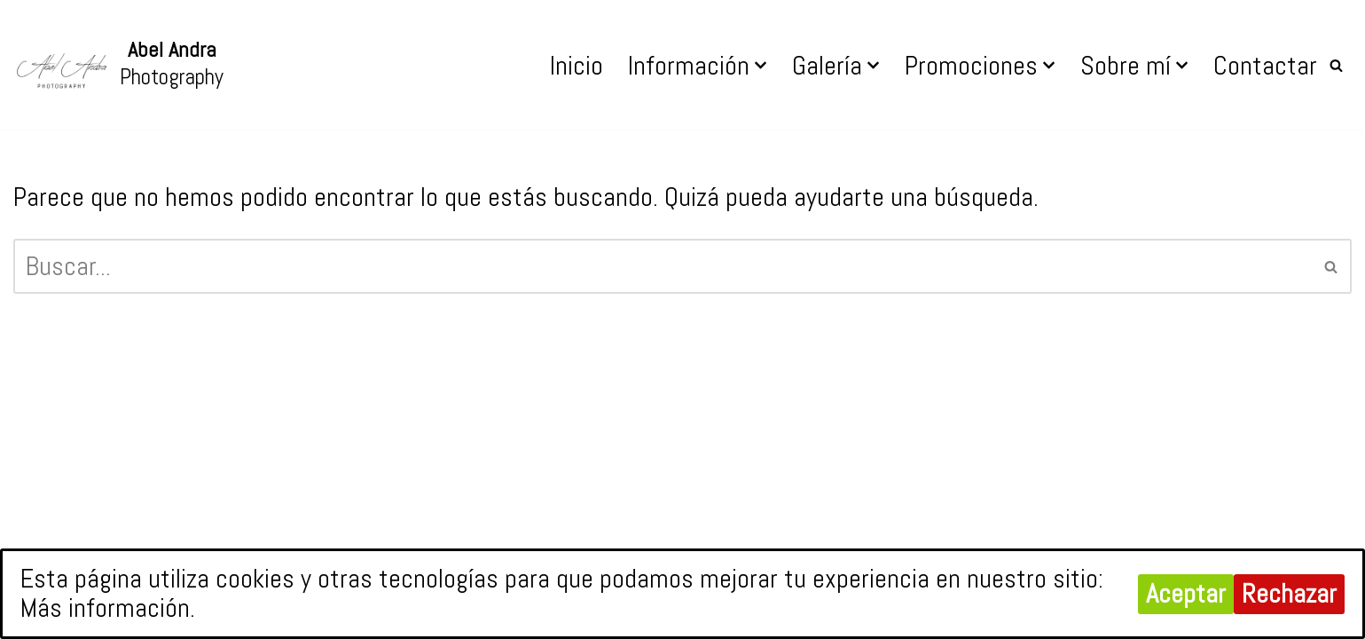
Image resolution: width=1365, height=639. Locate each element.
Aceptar (1186, 594)
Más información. (107, 608)
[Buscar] (1336, 65)
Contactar (1265, 66)
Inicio (576, 66)
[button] (760, 65)
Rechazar (1289, 594)
